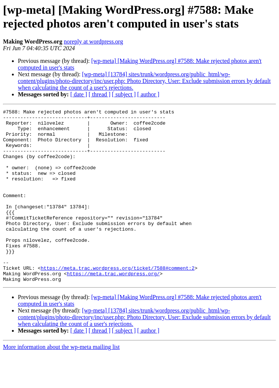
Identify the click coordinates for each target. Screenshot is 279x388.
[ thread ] (99, 94)
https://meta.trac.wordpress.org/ (113, 307)
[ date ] (78, 94)
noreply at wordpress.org (93, 41)
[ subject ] (124, 94)
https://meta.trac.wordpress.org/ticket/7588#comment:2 (117, 300)
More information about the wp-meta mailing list (61, 381)
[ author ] (148, 94)
